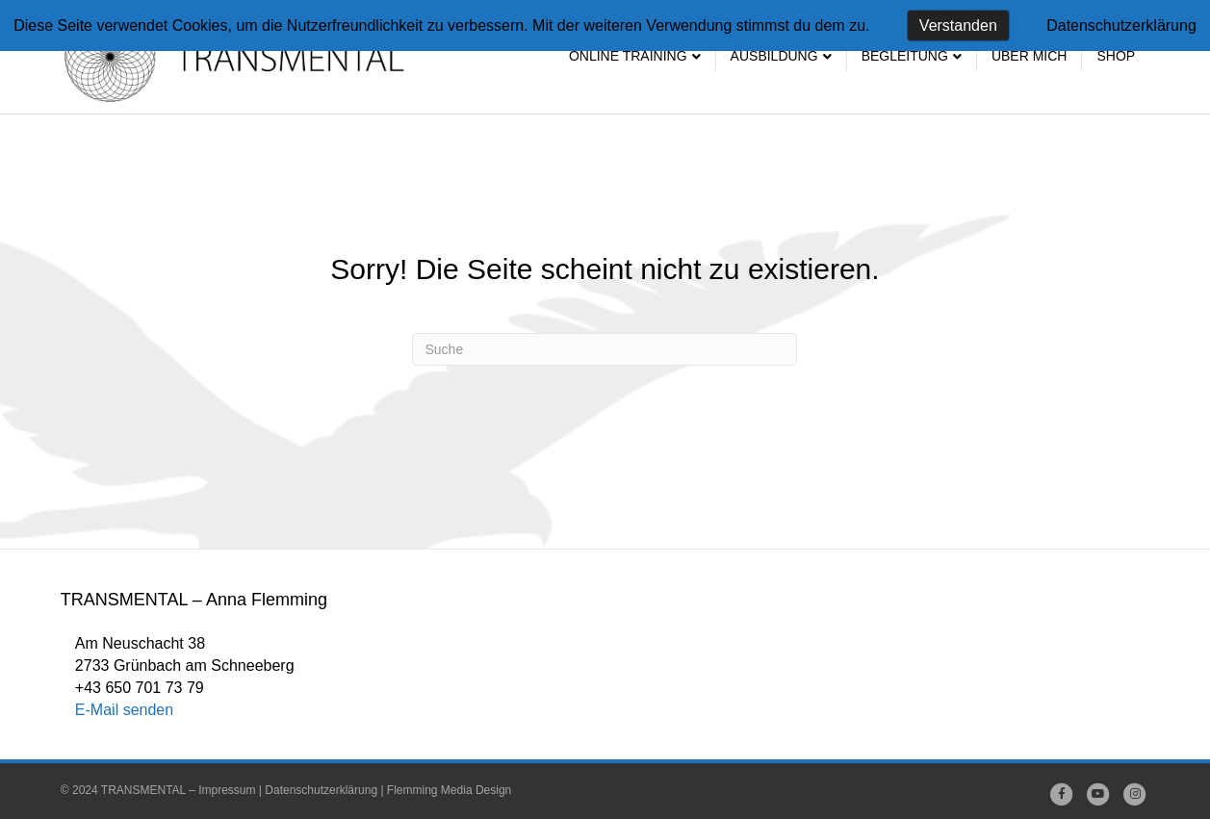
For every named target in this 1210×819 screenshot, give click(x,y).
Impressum (226, 790)
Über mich (1029, 56)
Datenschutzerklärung (321, 790)
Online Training (628, 56)
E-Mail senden (124, 710)
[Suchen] (604, 349)
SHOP (1115, 56)
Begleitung (905, 56)
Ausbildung (774, 56)
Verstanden (958, 25)
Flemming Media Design (449, 790)
